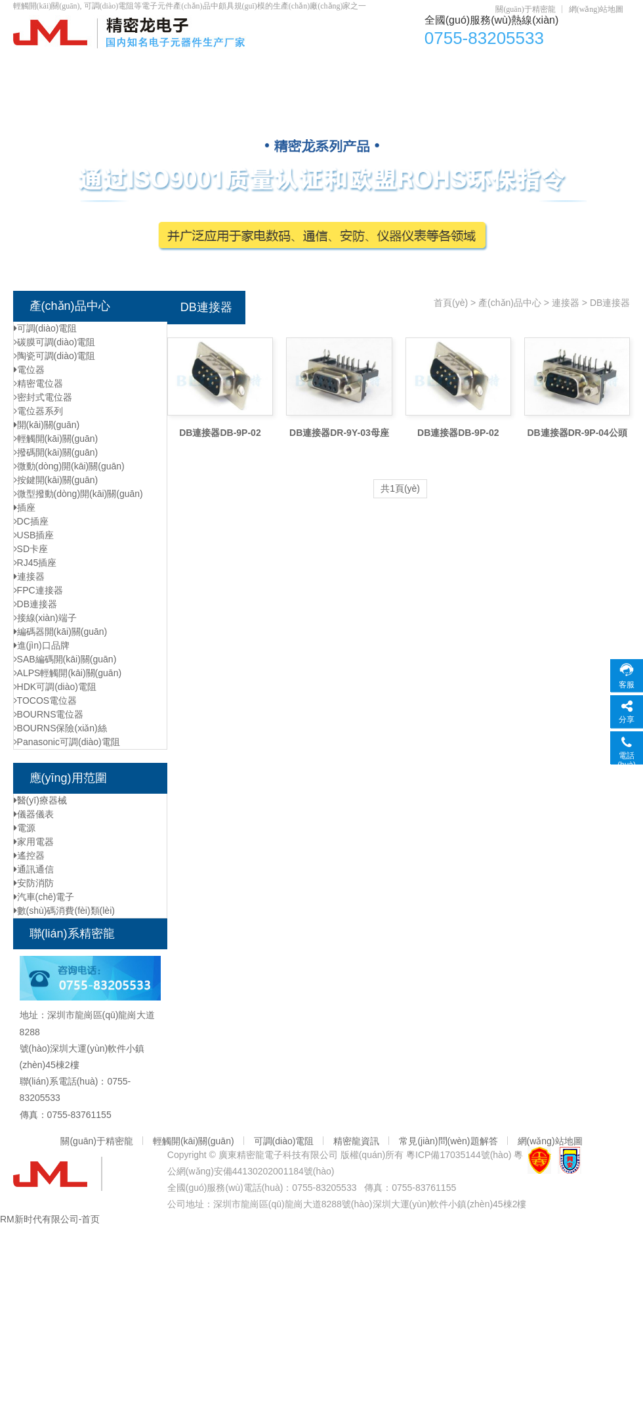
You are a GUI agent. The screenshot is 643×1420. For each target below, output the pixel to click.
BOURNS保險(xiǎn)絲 (60, 728)
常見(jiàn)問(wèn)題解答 (448, 1141)
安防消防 (34, 883)
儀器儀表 (34, 814)
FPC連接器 (38, 590)
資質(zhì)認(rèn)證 (568, 66)
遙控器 (29, 855)
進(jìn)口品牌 (42, 645)
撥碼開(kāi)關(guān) (56, 452)
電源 (24, 828)
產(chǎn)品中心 (127, 66)
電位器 (207, 66)
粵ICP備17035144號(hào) (458, 1155)
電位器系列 (38, 411)
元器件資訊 (52, 92)
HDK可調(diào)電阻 (55, 686)
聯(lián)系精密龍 (143, 92)
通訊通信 (34, 869)
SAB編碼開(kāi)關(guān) (65, 659)
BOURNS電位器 (49, 714)
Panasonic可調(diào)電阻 (67, 742)
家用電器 (34, 841)
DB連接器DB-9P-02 (219, 432)
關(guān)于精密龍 (525, 9)
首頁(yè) (46, 66)
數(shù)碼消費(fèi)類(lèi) (64, 910)
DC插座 (481, 66)
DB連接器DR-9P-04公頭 (577, 432)
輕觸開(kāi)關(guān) (390, 66)
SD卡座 (31, 549)
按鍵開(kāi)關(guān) (56, 480)
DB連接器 (35, 604)
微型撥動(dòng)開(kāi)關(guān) (78, 493)
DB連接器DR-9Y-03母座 (339, 432)
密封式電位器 (43, 397)
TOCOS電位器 (45, 700)
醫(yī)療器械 (40, 800)
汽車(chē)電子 (44, 897)
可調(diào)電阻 (284, 66)
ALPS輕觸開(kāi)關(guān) (68, 673)
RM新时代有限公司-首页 (50, 1219)
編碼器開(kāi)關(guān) (61, 631)
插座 (24, 507)
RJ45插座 (35, 562)
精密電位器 (38, 383)
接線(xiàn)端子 (45, 618)
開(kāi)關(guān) (47, 425)
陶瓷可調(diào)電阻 (55, 356)
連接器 (29, 576)
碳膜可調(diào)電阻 (55, 342)
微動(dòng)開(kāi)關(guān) (69, 466)
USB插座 (34, 535)
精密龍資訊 (356, 1141)
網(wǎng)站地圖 (596, 9)
